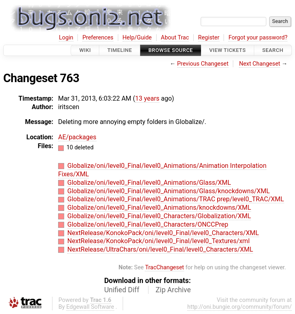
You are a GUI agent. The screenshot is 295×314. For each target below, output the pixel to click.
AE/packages (77, 137)
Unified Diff (121, 290)
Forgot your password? (257, 37)
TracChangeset (164, 267)
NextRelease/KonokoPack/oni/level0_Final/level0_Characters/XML (163, 233)
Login (66, 37)
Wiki (85, 50)
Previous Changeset (203, 63)
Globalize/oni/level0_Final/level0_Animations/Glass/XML (149, 182)
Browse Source (171, 50)
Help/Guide (137, 37)
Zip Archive (173, 290)
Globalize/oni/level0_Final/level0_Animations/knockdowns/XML (159, 207)
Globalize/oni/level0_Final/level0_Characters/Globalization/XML (159, 216)
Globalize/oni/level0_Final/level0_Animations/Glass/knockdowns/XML (168, 191)
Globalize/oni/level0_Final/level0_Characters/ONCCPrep (147, 224)
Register (209, 37)
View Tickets (227, 50)
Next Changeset (259, 63)
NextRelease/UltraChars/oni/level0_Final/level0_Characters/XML (160, 249)
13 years (147, 98)
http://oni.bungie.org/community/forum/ (239, 307)
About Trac (175, 37)
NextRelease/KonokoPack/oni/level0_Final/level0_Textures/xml (158, 241)
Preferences (97, 37)
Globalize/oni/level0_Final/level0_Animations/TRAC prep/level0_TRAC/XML (175, 199)
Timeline (119, 50)
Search (272, 50)
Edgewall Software (90, 307)
